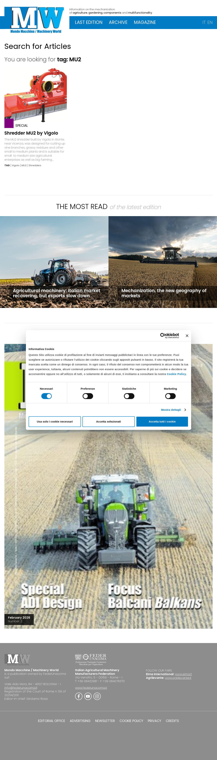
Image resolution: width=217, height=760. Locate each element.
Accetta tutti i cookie (162, 421)
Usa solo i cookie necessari (55, 421)
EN (210, 22)
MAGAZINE (145, 22)
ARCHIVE (118, 22)
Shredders (35, 165)
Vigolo (15, 165)
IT (204, 22)
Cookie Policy (176, 374)
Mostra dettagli (171, 409)
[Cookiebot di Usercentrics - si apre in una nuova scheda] (163, 335)
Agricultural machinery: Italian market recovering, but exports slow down (56, 293)
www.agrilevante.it (178, 678)
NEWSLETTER (105, 721)
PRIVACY (154, 721)
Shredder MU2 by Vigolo (31, 133)
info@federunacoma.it (20, 688)
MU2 (24, 165)
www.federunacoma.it (91, 688)
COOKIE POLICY (131, 721)
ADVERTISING (80, 721)
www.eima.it (183, 674)
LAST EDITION (88, 22)
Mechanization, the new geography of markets (164, 293)
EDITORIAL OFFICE (51, 721)
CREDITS (172, 721)
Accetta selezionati (108, 421)
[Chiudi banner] (187, 335)
